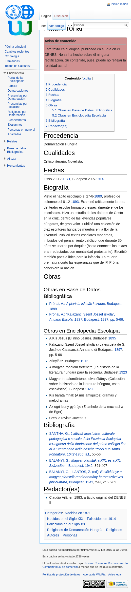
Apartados (14, 134)
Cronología (12, 56)
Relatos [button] (12, 141)
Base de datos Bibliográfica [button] (16, 150)
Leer (43, 26)
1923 (123, 372)
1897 (118, 350)
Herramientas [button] (16, 165)
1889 (98, 196)
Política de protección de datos (61, 574)
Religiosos (114, 530)
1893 (75, 202)
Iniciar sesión (119, 4)
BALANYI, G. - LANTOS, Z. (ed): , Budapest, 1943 (86, 477)
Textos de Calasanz (18, 66)
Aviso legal (115, 574)
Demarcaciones (18, 90)
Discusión (61, 16)
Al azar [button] (11, 158)
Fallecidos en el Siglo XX (66, 524)
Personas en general (21, 129)
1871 (66, 179)
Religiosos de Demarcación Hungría (74, 530)
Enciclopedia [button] (15, 73)
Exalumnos (15, 124)
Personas (70, 535)
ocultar (87, 78)
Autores (53, 535)
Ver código (56, 26)
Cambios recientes (17, 51)
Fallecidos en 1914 (101, 519)
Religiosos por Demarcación (17, 113)
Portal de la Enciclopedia (16, 79)
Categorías (53, 513)
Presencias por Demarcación (17, 97)
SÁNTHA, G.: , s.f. (87, 444)
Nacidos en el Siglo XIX (65, 519)
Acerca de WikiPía (94, 574)
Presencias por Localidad (17, 105)
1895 (112, 338)
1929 (89, 389)
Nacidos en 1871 (78, 513)
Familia (12, 86)
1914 (100, 179)
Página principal (15, 46)
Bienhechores (17, 120)
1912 (84, 361)
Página (46, 16)
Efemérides (12, 61)
